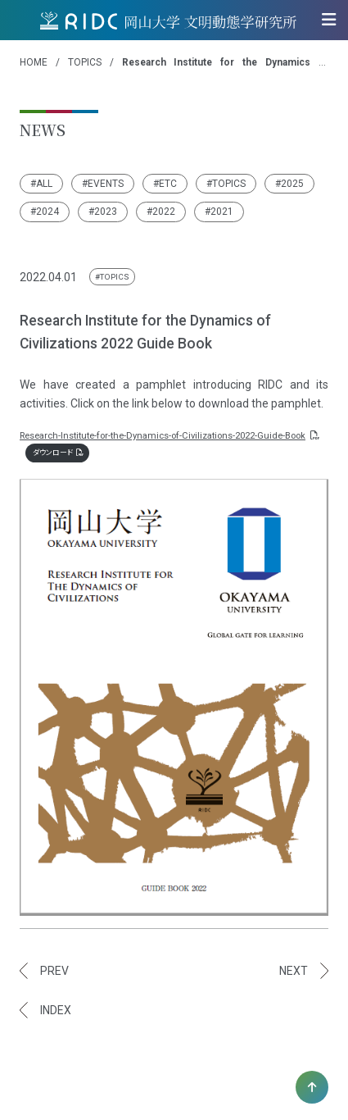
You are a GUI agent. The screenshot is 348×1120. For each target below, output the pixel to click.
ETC (168, 183)
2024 (47, 211)
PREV (54, 970)
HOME (33, 62)
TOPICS (85, 62)
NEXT (293, 970)
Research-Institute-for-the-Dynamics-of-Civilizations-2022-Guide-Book (169, 435)
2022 (163, 211)
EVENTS (106, 183)
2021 (221, 211)
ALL (44, 183)
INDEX (55, 1010)
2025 (292, 183)
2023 (105, 211)
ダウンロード (58, 452)
